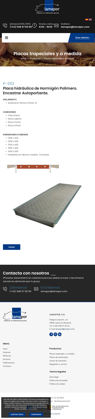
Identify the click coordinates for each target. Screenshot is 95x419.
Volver (11, 247)
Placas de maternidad (58, 357)
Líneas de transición (58, 361)
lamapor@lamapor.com (65, 329)
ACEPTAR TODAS (17, 414)
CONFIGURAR (36, 414)
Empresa (6, 352)
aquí (35, 409)
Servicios (7, 359)
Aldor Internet (54, 414)
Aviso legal (53, 377)
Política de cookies (57, 384)
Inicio (23, 58)
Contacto (7, 366)
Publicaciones (9, 363)
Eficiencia (7, 356)
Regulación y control (58, 364)
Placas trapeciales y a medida (61, 354)
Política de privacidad (58, 381)
